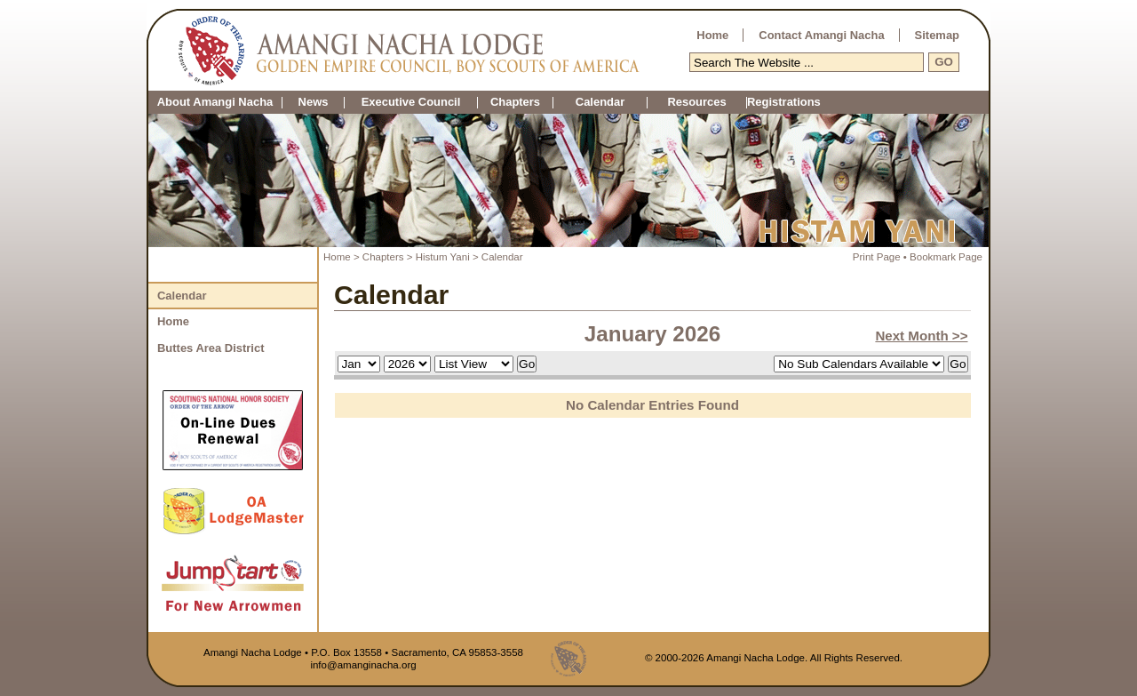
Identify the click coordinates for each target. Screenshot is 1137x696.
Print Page (877, 257)
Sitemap (937, 35)
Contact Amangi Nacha (821, 35)
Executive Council (411, 102)
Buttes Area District (210, 348)
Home (712, 35)
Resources (696, 102)
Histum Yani (444, 257)
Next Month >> (921, 335)
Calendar (600, 102)
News (313, 102)
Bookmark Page (946, 257)
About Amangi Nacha (215, 102)
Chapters (515, 102)
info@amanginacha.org (363, 665)
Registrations (746, 102)
